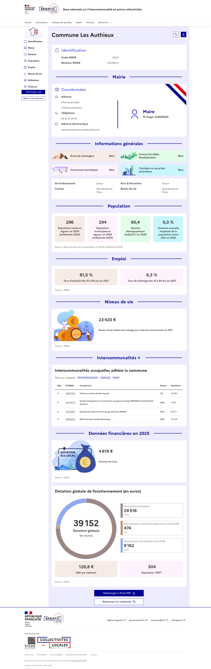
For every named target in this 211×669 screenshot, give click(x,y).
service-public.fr (158, 620)
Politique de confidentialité (76, 655)
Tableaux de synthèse (62, 22)
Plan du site (29, 655)
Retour (176, 34)
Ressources (103, 22)
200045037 (70, 419)
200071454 (70, 393)
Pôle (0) (116, 377)
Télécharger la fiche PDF (117, 593)
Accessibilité (42, 655)
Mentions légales (56, 655)
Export (79, 22)
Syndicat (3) (105, 377)
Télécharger (183, 34)
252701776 (70, 402)
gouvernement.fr (137, 620)
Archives (90, 22)
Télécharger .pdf (33, 92)
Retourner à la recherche (117, 601)
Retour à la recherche (33, 98)
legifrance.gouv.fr (115, 620)
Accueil (28, 22)
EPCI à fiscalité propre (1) (87, 377)
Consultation (42, 22)
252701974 (70, 411)
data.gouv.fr (177, 620)
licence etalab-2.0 (77, 660)
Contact (94, 655)
